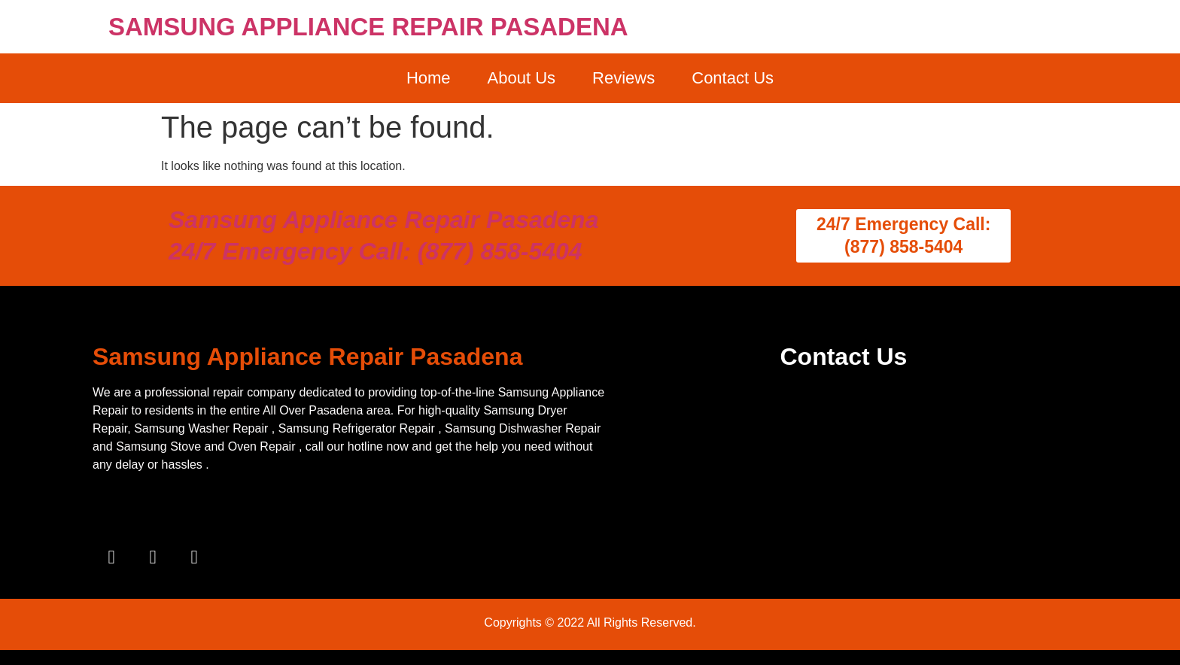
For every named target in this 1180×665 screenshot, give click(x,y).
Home (428, 77)
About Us (522, 77)
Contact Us (733, 77)
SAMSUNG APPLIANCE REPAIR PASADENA (368, 27)
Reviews (623, 77)
